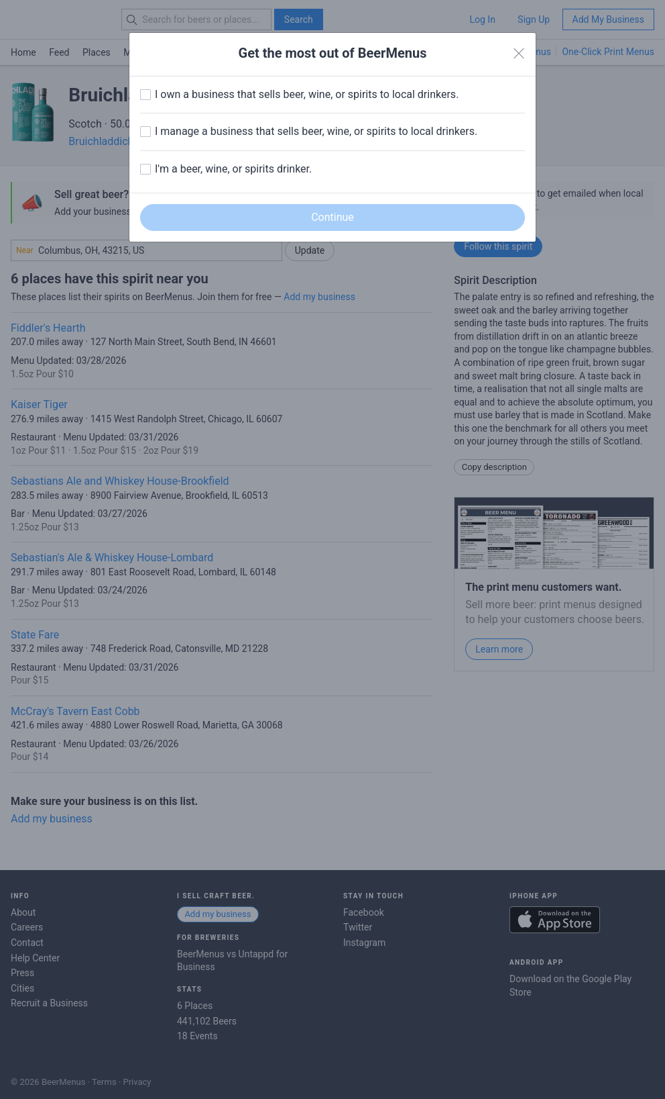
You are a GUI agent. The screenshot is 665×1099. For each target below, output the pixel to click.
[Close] (519, 53)
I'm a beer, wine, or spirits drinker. (233, 168)
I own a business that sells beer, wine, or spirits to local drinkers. (307, 94)
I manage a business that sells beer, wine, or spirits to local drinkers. (316, 131)
